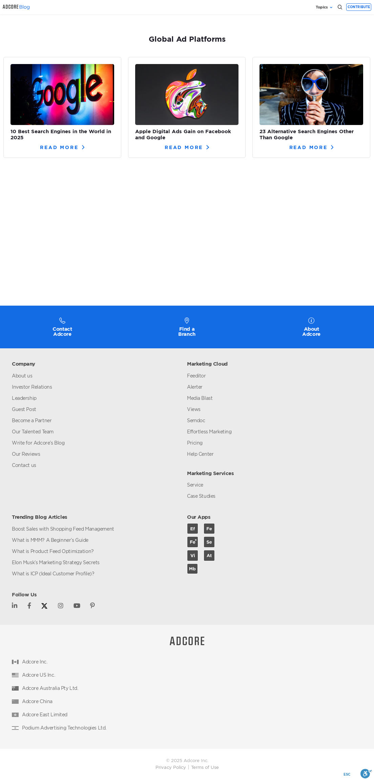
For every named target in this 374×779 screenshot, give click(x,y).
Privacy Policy (170, 767)
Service (195, 484)
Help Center (200, 453)
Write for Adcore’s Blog (38, 442)
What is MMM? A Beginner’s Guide (50, 539)
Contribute (359, 7)
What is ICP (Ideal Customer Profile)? (53, 573)
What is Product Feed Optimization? (53, 551)
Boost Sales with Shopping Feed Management (63, 528)
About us (22, 375)
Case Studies (201, 495)
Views (194, 409)
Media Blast (199, 398)
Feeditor (196, 375)
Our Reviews (26, 453)
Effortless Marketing (209, 431)
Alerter (195, 386)
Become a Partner (31, 420)
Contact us (24, 465)
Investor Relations (32, 386)
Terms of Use (205, 767)
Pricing (195, 442)
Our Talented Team (33, 431)
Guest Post (24, 409)
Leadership (24, 398)
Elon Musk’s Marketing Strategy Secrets (56, 562)
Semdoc (196, 420)
